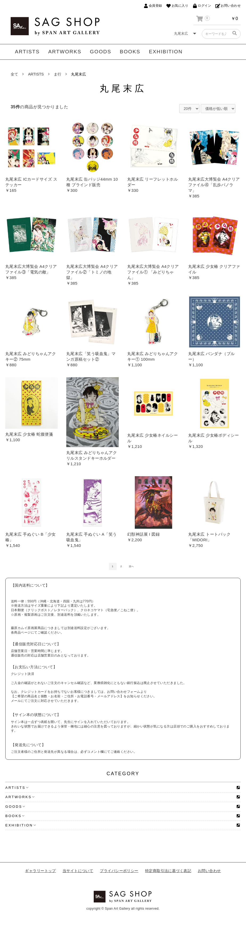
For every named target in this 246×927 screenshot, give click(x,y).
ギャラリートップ (40, 871)
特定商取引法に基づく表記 (168, 871)
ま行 (57, 74)
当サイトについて (78, 871)
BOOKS (130, 51)
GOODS (100, 51)
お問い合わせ (209, 871)
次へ (131, 566)
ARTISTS (27, 51)
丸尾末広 (78, 74)
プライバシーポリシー (119, 871)
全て (14, 74)
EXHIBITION (166, 51)
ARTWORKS (64, 51)
